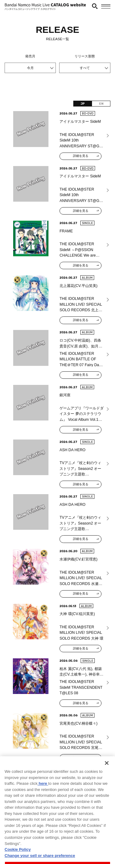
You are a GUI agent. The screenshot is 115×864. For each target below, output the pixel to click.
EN (101, 103)
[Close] (106, 777)
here (42, 797)
